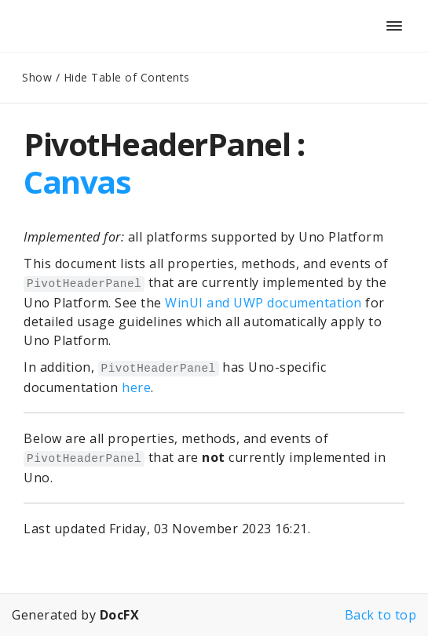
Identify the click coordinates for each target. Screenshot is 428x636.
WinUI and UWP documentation (263, 302)
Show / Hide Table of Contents (106, 77)
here (136, 387)
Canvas (77, 181)
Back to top (381, 614)
